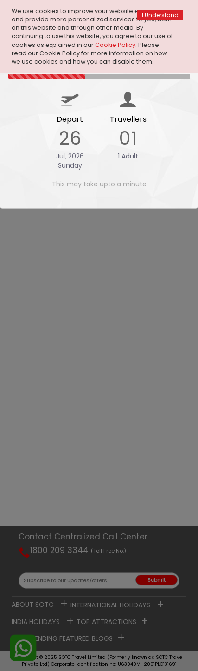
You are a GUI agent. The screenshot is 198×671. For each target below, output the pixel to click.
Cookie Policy (115, 45)
